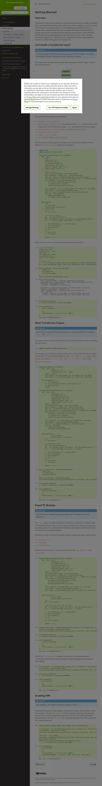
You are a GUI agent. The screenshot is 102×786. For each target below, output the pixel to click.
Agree (74, 108)
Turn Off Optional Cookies (58, 108)
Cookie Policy (44, 97)
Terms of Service (30, 99)
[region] (51, 96)
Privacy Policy (32, 97)
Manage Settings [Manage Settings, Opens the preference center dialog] (32, 108)
